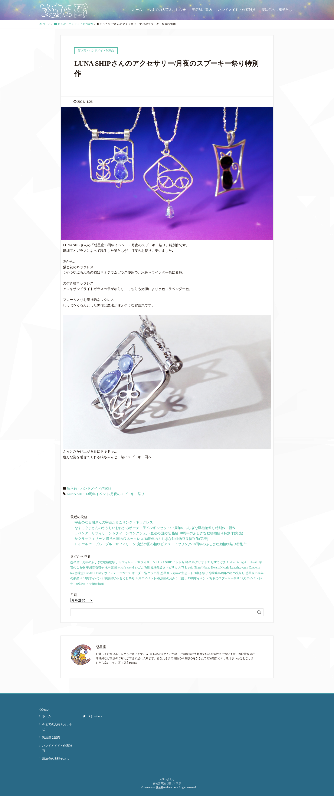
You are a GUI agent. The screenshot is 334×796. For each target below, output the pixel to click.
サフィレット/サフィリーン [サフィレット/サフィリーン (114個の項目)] (137, 562)
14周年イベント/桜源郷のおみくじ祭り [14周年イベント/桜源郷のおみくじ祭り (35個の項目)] (161, 578)
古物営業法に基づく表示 (167, 783)
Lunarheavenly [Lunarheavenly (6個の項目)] (239, 567)
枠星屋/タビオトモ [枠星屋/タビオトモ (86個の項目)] (197, 562)
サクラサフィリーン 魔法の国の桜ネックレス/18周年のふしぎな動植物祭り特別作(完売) (141, 539)
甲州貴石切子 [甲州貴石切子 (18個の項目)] (95, 567)
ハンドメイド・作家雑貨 (237, 10)
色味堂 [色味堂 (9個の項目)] (79, 573)
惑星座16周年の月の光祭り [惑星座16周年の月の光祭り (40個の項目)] (227, 573)
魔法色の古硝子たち (277, 10)
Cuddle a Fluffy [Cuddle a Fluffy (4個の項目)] (93, 573)
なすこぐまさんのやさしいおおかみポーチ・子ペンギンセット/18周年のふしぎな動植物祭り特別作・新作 (155, 528)
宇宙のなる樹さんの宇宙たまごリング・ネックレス (114, 522)
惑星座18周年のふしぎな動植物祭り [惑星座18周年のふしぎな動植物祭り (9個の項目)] (94, 562)
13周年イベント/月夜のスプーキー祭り (114, 494)
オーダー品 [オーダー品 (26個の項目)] (139, 573)
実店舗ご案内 (202, 10)
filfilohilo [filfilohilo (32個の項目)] (252, 562)
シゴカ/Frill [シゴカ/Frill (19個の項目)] (142, 567)
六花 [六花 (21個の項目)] (181, 567)
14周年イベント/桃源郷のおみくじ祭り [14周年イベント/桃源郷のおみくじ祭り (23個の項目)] (109, 578)
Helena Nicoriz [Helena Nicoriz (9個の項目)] (220, 567)
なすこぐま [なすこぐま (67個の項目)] (218, 562)
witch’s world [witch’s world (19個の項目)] (126, 567)
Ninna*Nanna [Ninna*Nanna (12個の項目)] (202, 567)
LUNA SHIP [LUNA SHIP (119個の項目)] (164, 562)
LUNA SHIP (75, 494)
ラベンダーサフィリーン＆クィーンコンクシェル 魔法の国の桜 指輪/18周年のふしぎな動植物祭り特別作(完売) (159, 533)
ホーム (137, 10)
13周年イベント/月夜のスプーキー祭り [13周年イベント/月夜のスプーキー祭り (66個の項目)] (213, 578)
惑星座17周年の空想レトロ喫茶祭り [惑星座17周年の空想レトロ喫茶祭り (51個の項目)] (184, 573)
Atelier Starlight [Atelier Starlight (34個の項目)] (236, 562)
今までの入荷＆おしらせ (167, 10)
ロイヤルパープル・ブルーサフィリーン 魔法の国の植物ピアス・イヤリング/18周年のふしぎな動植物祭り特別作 (161, 544)
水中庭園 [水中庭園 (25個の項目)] (111, 567)
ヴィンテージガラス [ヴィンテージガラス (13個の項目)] (117, 573)
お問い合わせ (167, 779)
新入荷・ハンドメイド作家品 (89, 488)
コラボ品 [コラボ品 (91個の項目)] (154, 573)
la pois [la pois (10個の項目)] (189, 567)
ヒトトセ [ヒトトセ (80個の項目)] (178, 562)
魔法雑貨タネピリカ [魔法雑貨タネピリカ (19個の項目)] (164, 567)
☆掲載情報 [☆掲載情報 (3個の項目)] (96, 584)
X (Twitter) (92, 716)
